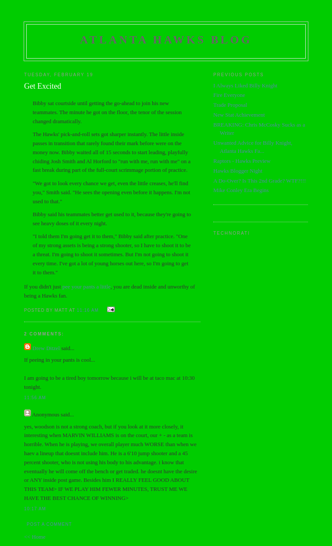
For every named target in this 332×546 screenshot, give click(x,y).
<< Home (35, 537)
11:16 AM (88, 310)
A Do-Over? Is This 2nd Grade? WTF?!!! (259, 180)
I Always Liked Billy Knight (245, 85)
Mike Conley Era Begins (241, 190)
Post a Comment (49, 524)
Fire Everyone (229, 95)
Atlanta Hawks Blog (166, 40)
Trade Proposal (230, 105)
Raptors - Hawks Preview (242, 161)
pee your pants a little (86, 286)
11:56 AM (35, 397)
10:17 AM (35, 508)
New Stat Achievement (239, 115)
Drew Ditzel (46, 348)
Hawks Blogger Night (237, 171)
